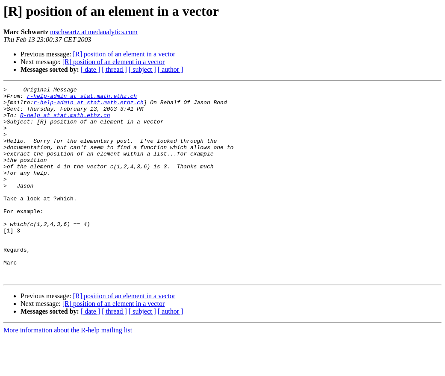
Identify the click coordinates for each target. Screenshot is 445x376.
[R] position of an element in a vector (124, 54)
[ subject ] (142, 69)
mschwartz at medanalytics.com (94, 31)
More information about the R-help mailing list (67, 368)
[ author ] (170, 69)
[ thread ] (114, 69)
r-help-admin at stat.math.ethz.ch (82, 98)
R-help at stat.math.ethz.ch (65, 121)
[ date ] (90, 69)
